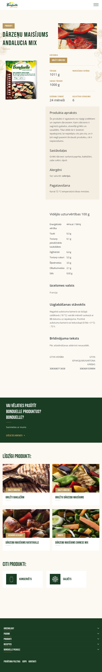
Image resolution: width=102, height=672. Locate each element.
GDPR (24, 661)
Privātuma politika (12, 661)
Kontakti (32, 661)
